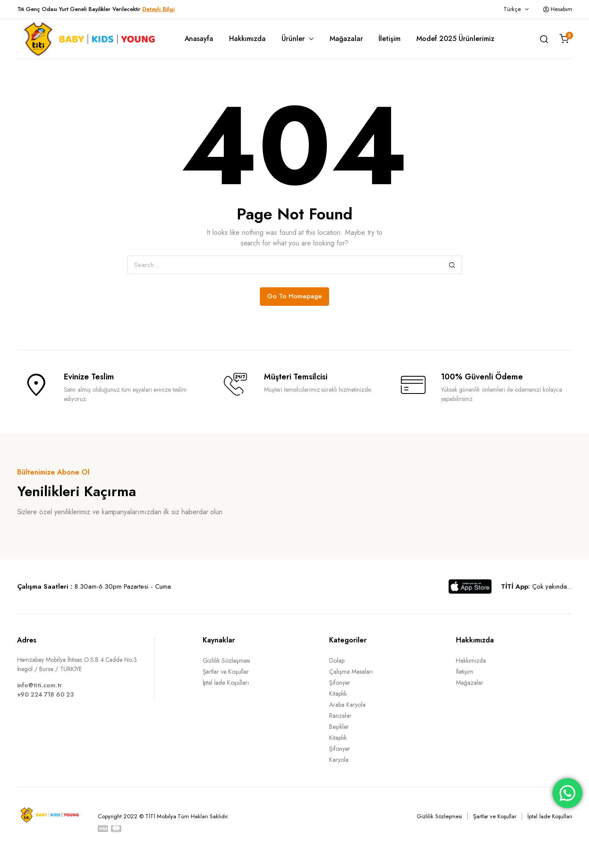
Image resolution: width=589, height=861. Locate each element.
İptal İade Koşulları (226, 682)
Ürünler (293, 38)
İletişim (389, 38)
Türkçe (512, 9)
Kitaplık (338, 693)
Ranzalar (340, 715)
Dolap (337, 660)
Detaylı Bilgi (158, 9)
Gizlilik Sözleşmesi (226, 660)
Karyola (338, 759)
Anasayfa (199, 38)
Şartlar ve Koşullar (226, 671)
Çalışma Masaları (351, 671)
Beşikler (339, 726)
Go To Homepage (294, 296)
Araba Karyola (347, 704)
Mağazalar (346, 38)
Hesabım (557, 9)
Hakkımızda (247, 38)
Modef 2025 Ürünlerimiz (455, 38)
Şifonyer (339, 682)
